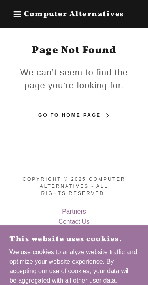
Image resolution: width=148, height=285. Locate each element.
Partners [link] (74, 211)
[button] (11, 14)
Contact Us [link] (74, 221)
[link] (74, 14)
